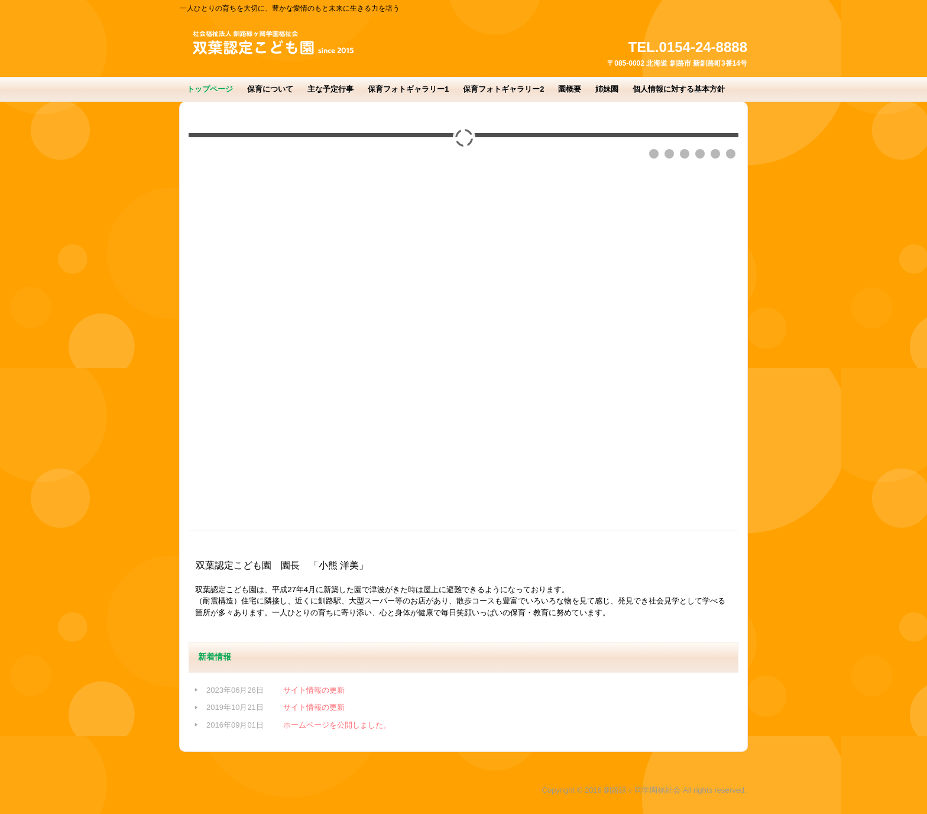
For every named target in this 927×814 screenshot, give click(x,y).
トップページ (210, 89)
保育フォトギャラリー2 (503, 89)
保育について (270, 89)
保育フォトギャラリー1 (408, 89)
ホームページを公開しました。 (337, 725)
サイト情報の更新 (314, 690)
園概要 (569, 89)
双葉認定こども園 (268, 44)
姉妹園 (606, 89)
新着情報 (214, 656)
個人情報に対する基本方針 (679, 89)
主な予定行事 (330, 89)
